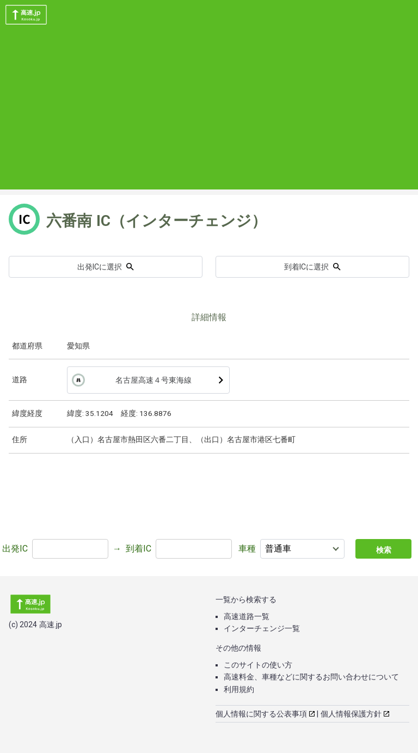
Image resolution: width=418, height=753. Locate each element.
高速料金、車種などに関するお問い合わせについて (311, 676)
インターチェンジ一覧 (262, 628)
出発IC (15, 548)
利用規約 (239, 689)
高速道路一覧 (246, 616)
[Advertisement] (209, 113)
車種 (247, 548)
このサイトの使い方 (258, 664)
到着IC (138, 548)
